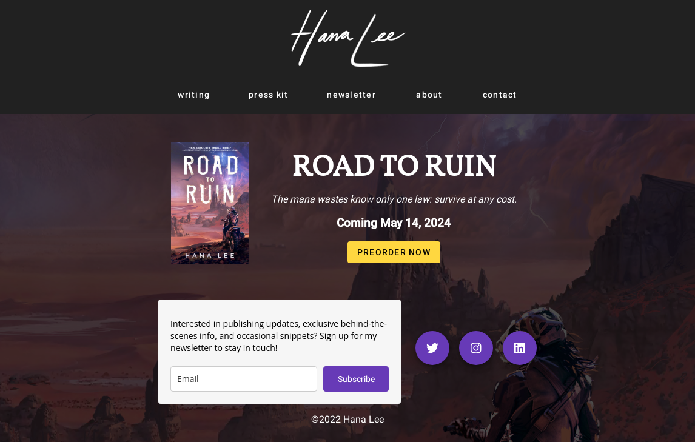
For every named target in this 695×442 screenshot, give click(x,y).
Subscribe (356, 379)
